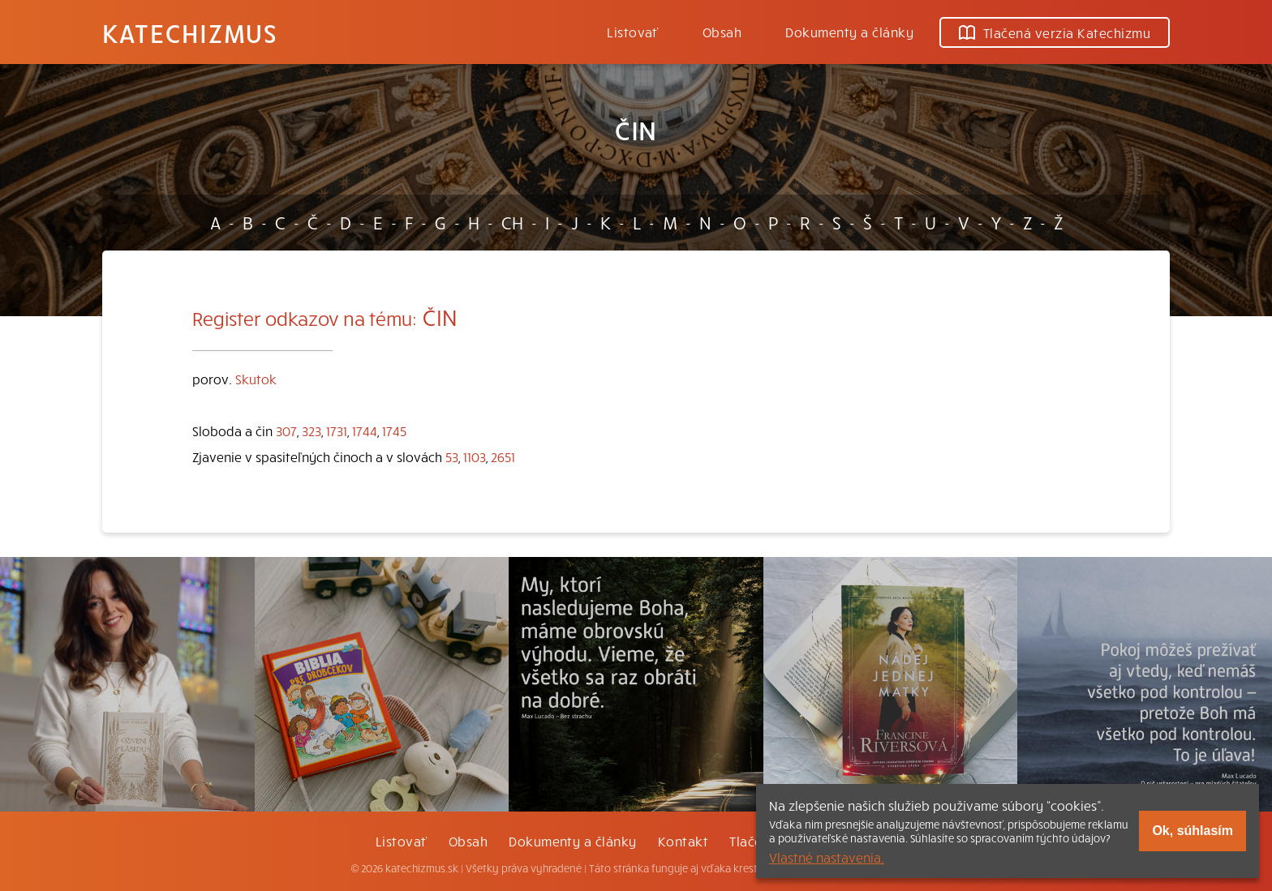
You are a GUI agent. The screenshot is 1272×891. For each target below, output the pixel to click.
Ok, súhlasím (1192, 830)
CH (512, 222)
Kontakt (683, 841)
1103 (474, 456)
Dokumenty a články (849, 32)
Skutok (256, 379)
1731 (336, 430)
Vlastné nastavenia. (826, 857)
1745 (394, 430)
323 (311, 430)
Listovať (633, 32)
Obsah (722, 32)
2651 (503, 456)
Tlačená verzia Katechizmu (1054, 32)
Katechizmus (189, 32)
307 (286, 430)
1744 (364, 430)
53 (451, 456)
